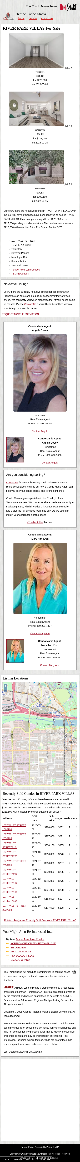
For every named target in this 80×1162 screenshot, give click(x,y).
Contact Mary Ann (39, 633)
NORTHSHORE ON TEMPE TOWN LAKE (33, 943)
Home (21, 18)
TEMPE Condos (20, 273)
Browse (33, 18)
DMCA (56, 1147)
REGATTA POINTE (21, 951)
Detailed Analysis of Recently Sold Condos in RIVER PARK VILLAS (40, 920)
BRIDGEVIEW (18, 947)
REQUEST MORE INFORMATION (20, 314)
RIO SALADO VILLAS (22, 955)
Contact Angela (40, 431)
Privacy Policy (27, 1147)
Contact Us (47, 18)
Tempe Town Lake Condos (25, 269)
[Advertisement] (40, 1100)
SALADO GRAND (20, 959)
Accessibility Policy (43, 1147)
